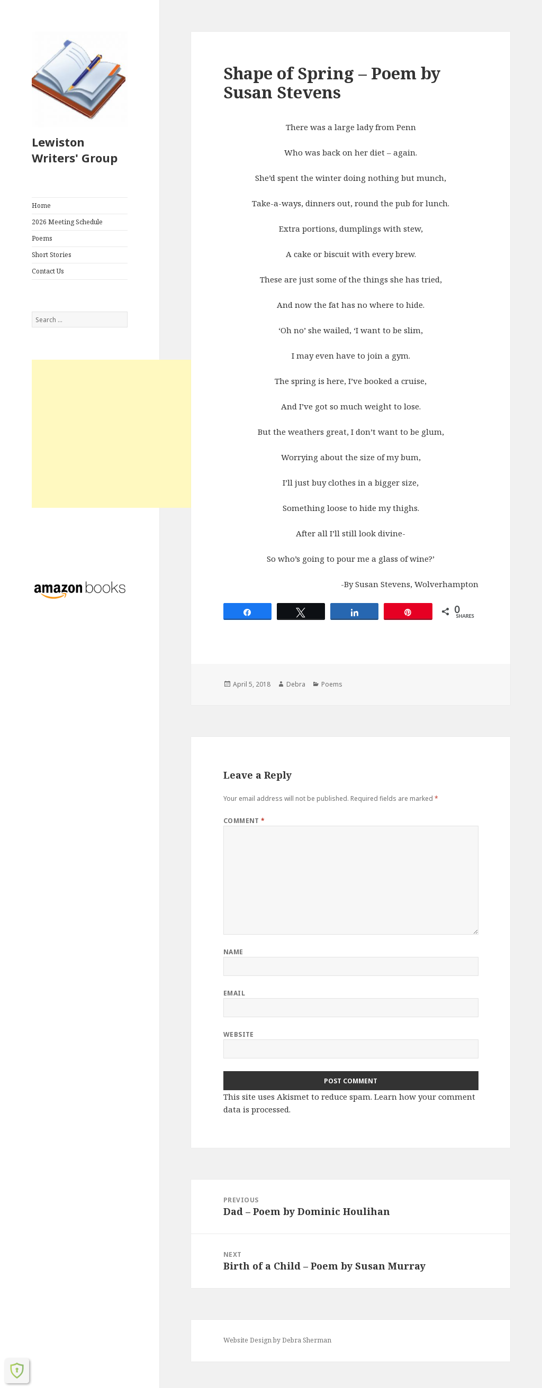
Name (233, 951)
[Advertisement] (121, 434)
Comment (244, 820)
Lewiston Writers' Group (75, 150)
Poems (42, 238)
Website (238, 1034)
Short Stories (51, 254)
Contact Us (48, 271)
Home (41, 205)
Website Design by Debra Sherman (277, 1340)
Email (234, 993)
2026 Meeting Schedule (67, 221)
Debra (295, 684)
